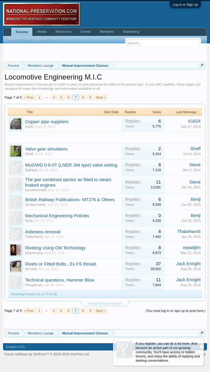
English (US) (15, 347)
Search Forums (19, 39)
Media (41, 31)
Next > (100, 97)
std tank (31, 269)
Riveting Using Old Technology (55, 247)
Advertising (131, 31)
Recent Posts (47, 39)
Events (86, 31)
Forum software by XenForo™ (47, 354)
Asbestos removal (42, 231)
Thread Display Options (105, 303)
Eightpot (31, 170)
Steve (195, 164)
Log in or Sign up (185, 4)
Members (107, 31)
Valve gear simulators (46, 149)
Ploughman (33, 285)
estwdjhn (192, 247)
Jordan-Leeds (35, 204)
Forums (22, 32)
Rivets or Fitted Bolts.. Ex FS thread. (61, 264)
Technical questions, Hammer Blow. (60, 280)
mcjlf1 (29, 126)
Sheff (29, 154)
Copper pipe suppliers (46, 121)
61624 (194, 121)
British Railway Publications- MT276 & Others (70, 199)
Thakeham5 (34, 236)
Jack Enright (188, 263)
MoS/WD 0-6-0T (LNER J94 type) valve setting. (71, 165)
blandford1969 (35, 190)
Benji (196, 199)
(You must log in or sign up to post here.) (175, 311)
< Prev (29, 97)
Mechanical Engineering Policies (57, 215)
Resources (63, 31)
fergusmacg (33, 253)
